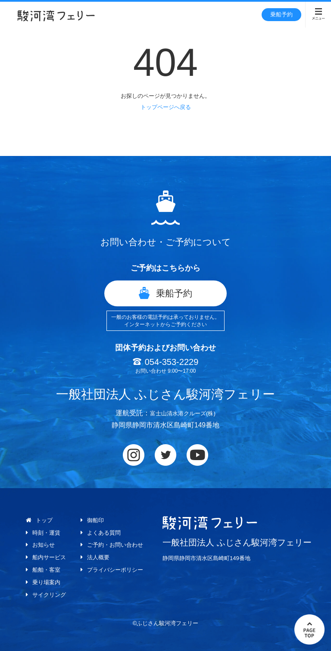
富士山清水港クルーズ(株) (183, 413)
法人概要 (98, 556)
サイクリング (47, 593)
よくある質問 (104, 532)
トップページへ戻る (166, 107)
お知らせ (41, 544)
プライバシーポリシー (116, 569)
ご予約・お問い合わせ (116, 544)
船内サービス (47, 556)
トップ (41, 520)
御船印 (95, 520)
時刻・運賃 (44, 532)
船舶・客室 (44, 569)
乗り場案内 (44, 581)
